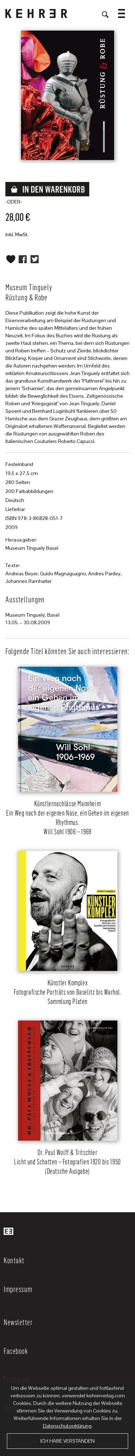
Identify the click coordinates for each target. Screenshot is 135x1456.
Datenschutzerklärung (67, 1426)
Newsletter (18, 1322)
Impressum (18, 1289)
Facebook (16, 1351)
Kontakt (14, 1260)
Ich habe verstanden (67, 1441)
